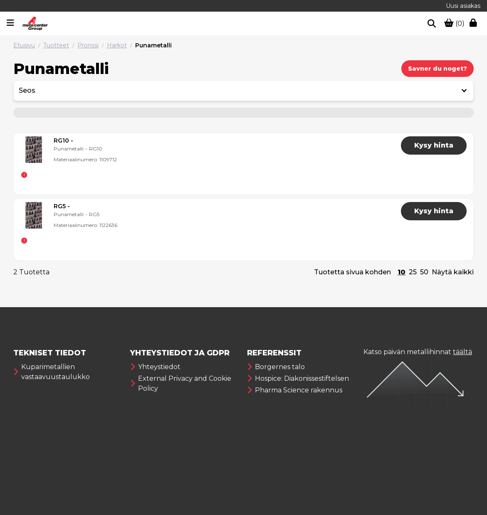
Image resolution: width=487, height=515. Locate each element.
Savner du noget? (437, 68)
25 (413, 272)
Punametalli (153, 45)
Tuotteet (56, 45)
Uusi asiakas (463, 6)
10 (401, 272)
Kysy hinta (433, 145)
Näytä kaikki (453, 272)
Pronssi (88, 45)
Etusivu (24, 45)
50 (424, 272)
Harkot (117, 45)
